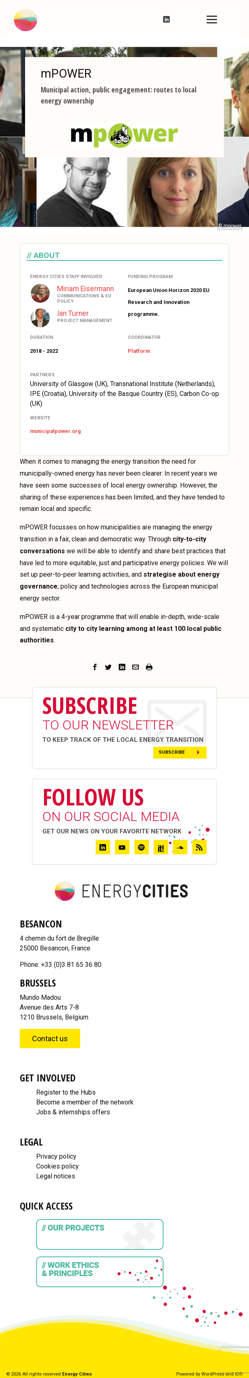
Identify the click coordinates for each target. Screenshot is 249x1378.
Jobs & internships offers (73, 1112)
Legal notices (55, 1176)
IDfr (239, 1374)
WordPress (212, 1374)
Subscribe (172, 752)
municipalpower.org (55, 431)
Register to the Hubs (66, 1092)
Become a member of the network (85, 1102)
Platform (139, 351)
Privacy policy (56, 1156)
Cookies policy (57, 1166)
